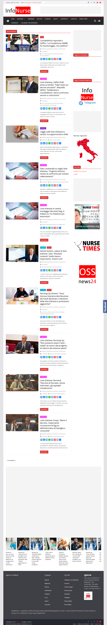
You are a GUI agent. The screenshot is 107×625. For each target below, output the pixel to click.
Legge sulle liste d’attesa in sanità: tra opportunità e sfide (54, 133)
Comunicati (64, 19)
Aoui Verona (44, 312)
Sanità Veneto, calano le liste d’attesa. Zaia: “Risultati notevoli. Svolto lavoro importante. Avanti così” (53, 255)
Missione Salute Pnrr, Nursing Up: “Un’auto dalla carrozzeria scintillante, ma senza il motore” (82, 557)
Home (74, 621)
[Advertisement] (70, 10)
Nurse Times (83, 19)
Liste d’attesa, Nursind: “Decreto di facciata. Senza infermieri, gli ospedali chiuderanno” (52, 384)
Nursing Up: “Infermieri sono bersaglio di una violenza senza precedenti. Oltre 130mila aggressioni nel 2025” (28, 558)
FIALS (50, 182)
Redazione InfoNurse (54, 49)
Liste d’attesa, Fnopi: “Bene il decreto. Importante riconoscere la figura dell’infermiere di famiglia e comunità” (53, 425)
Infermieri (31, 19)
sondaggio (59, 224)
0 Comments (43, 51)
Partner (92, 621)
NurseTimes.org (50, 608)
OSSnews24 (14, 23)
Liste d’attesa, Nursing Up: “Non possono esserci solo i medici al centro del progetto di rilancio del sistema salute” (53, 344)
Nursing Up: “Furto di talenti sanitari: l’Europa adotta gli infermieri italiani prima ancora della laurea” (95, 558)
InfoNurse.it (15, 608)
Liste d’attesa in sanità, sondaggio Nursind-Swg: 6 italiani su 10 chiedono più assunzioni (52, 212)
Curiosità (74, 19)
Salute (55, 19)
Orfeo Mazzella (53, 105)
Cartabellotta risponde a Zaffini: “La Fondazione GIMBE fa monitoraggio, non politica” (54, 43)
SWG (64, 224)
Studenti (48, 19)
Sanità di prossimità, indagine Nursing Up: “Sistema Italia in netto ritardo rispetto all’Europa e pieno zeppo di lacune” (69, 558)
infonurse (54, 54)
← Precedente (10, 460)
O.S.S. (46, 595)
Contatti (75, 174)
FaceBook (67, 591)
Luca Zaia (55, 267)
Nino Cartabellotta (44, 55)
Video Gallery (68, 598)
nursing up (61, 312)
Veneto (49, 247)
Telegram (67, 595)
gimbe (49, 54)
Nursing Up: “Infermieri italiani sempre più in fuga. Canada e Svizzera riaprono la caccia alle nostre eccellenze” (42, 558)
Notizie (47, 577)
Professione (48, 588)
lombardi (66, 182)
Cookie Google (68, 584)
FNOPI (50, 436)
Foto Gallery (67, 602)
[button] (24, 19)
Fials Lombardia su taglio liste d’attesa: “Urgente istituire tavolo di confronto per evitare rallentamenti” (54, 172)
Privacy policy (68, 588)
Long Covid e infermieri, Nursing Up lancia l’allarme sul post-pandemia (55, 556)
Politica (39, 19)
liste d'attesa (60, 54)
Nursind (55, 224)
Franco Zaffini (44, 54)
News (13, 19)
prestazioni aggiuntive (45, 314)
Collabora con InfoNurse (29, 23)
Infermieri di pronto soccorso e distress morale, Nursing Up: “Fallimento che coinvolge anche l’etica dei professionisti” (15, 558)
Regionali (20, 19)
